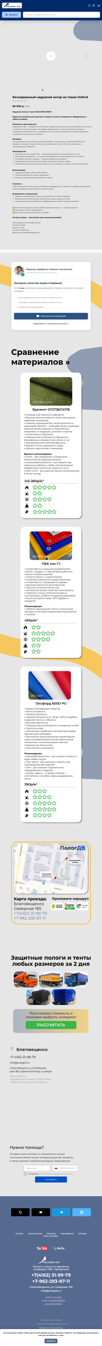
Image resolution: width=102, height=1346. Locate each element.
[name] (37, 1168)
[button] (89, 5)
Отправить (51, 1179)
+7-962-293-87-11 (30, 918)
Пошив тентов (35, 1234)
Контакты (51, 1234)
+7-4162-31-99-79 (23, 1057)
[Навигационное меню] (98, 6)
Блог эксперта (51, 1236)
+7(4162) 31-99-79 (30, 913)
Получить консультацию (51, 316)
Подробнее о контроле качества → (51, 323)
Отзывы (82, 1234)
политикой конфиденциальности (56, 1174)
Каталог (19, 1234)
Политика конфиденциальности (52, 1324)
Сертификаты (67, 1234)
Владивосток (56, 1328)
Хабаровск (44, 1328)
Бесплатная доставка (51, 1320)
